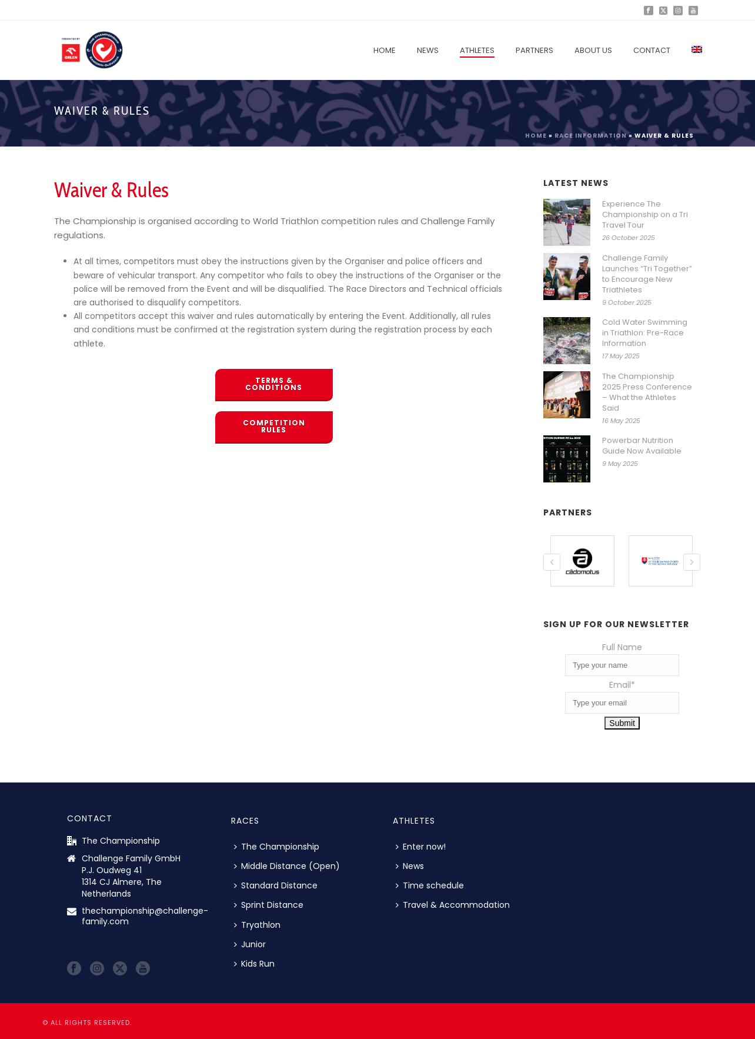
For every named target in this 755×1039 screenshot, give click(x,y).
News (428, 50)
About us (593, 50)
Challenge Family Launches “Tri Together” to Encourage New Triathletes (647, 274)
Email (622, 684)
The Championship (276, 846)
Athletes (477, 50)
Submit (622, 722)
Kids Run (254, 963)
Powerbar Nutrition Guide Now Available (641, 446)
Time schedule (430, 885)
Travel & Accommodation (453, 904)
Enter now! (421, 846)
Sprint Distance (268, 904)
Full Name (622, 646)
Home (384, 50)
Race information (590, 135)
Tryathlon (257, 924)
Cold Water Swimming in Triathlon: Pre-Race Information (644, 333)
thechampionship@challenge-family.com (145, 915)
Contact (651, 50)
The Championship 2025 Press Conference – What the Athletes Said (647, 392)
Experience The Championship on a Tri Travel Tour (645, 215)
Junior (250, 944)
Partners (534, 50)
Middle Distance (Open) (287, 865)
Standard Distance (276, 885)
